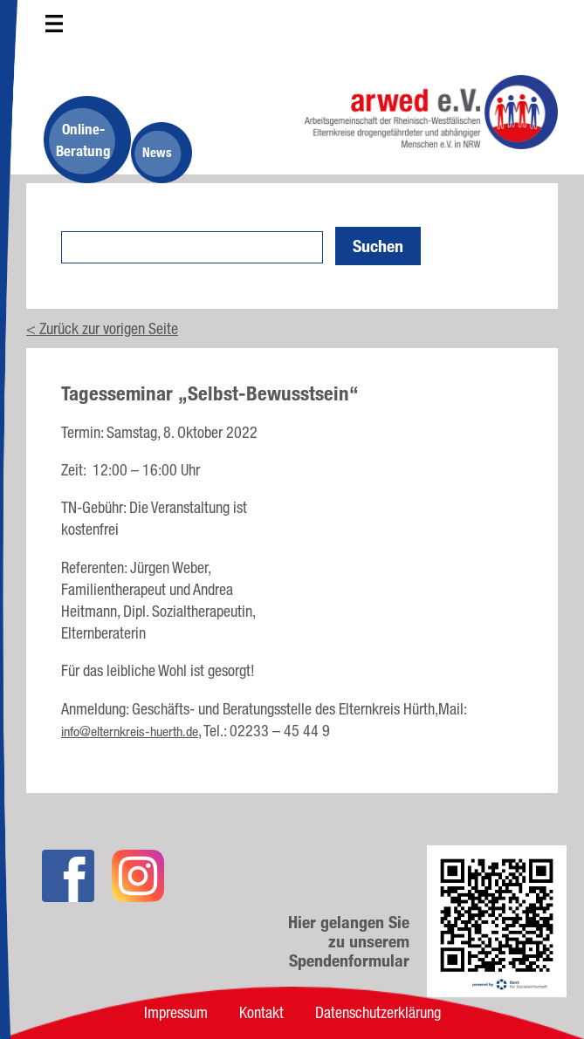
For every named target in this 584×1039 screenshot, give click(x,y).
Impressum (176, 1012)
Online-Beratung (83, 140)
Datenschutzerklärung (378, 1012)
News (157, 152)
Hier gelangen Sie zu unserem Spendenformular (348, 941)
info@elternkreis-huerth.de (129, 731)
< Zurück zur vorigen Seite (102, 328)
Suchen (378, 246)
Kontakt (261, 1012)
